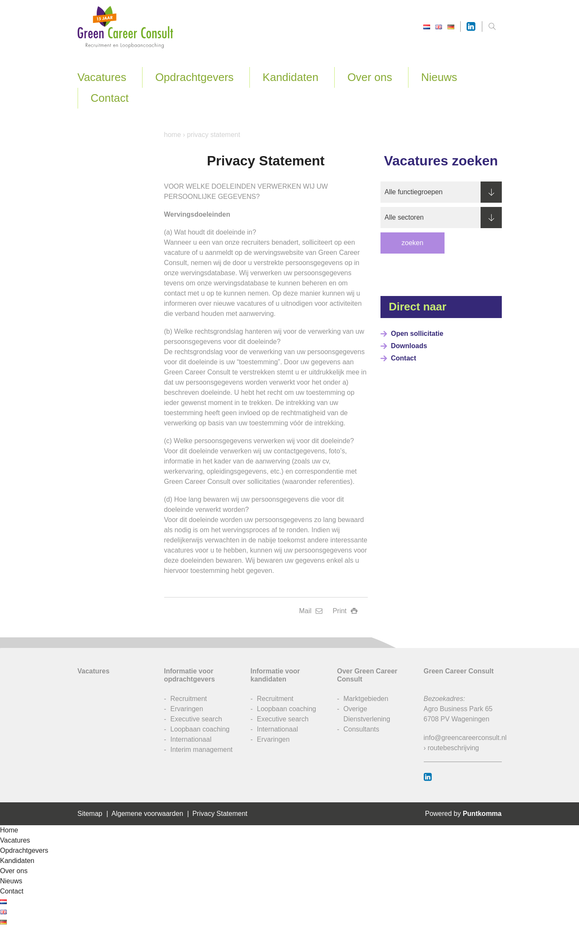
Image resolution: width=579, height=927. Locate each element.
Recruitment (189, 698)
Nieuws (439, 77)
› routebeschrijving (451, 747)
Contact (110, 98)
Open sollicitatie (417, 333)
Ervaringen (187, 708)
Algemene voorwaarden (147, 813)
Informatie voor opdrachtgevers (189, 675)
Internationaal (191, 739)
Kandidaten (291, 77)
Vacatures (102, 77)
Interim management (202, 749)
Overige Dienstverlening (367, 714)
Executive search (196, 719)
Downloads (409, 345)
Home (172, 134)
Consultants (362, 729)
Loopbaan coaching (200, 729)
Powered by (463, 813)
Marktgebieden (366, 698)
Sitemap (90, 813)
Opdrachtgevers (194, 77)
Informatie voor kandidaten (275, 675)
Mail (310, 610)
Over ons (369, 77)
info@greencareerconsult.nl (465, 737)
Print (345, 610)
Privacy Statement (219, 813)
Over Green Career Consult (367, 675)
